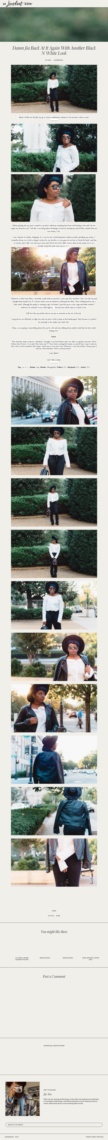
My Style (51, 916)
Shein (67, 246)
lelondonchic (9, 1137)
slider (58, 916)
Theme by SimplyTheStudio (94, 1137)
